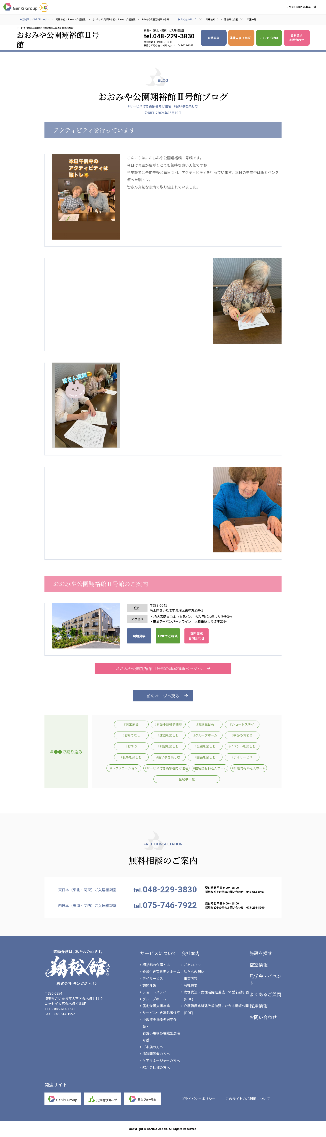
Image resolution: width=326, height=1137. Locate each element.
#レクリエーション (123, 768)
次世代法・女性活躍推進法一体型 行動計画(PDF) (216, 995)
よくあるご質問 (265, 994)
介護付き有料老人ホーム (161, 971)
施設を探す (260, 953)
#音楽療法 (131, 724)
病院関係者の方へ (156, 1053)
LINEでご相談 (269, 38)
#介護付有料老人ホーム (249, 768)
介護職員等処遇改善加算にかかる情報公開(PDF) (216, 1009)
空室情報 (258, 964)
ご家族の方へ (152, 1046)
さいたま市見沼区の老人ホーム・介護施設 (113, 19)
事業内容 (190, 978)
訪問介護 (149, 985)
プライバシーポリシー (198, 1098)
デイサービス (152, 978)
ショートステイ (154, 992)
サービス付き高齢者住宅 (161, 1012)
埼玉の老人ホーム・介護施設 (71, 19)
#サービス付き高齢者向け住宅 (149, 106)
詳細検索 (210, 19)
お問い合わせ (263, 1017)
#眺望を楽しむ (168, 746)
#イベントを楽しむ (242, 746)
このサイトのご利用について (247, 1098)
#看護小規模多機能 (168, 724)
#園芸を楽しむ (205, 757)
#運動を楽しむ (168, 735)
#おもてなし (131, 735)
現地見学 (214, 38)
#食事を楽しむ (131, 757)
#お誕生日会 (205, 724)
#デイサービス (242, 757)
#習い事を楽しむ (186, 106)
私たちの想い (194, 971)
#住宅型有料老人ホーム (210, 768)
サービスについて (158, 953)
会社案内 (190, 953)
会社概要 (190, 985)
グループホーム (154, 998)
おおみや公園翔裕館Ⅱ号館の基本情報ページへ (163, 668)
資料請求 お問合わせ (296, 37)
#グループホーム (205, 735)
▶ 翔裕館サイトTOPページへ (35, 19)
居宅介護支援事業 (156, 1005)
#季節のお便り (242, 735)
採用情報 (258, 1005)
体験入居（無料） (241, 38)
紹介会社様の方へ (156, 1067)
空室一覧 (251, 19)
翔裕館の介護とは (156, 964)
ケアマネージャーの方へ (161, 1060)
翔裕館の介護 (231, 19)
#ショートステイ (242, 724)
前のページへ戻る (163, 696)
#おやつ (131, 746)
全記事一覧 (187, 779)
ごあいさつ (192, 964)
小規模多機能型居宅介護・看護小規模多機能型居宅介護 (161, 1029)
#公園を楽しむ (205, 746)
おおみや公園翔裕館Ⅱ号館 (155, 19)
